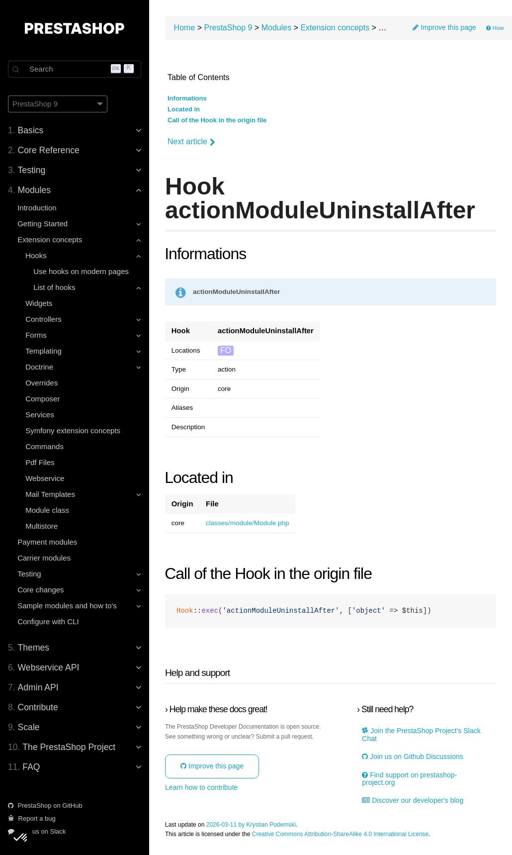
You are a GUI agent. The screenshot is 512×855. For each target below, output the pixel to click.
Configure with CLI (48, 621)
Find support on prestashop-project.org (409, 778)
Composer (42, 398)
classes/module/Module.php (247, 523)
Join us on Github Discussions (412, 756)
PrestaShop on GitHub (45, 805)
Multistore (41, 526)
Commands (44, 446)
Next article (191, 141)
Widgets (38, 303)
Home (184, 27)
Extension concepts (334, 27)
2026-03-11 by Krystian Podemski (251, 825)
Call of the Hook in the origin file (217, 120)
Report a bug (32, 818)
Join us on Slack (37, 831)
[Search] (74, 69)
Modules (276, 27)
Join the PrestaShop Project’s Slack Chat (421, 734)
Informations (187, 98)
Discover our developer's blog (412, 800)
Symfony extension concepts (72, 430)
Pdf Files (39, 462)
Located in (184, 109)
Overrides (41, 383)
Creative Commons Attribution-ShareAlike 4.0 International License (340, 834)
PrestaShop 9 (228, 27)
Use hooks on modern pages (81, 271)
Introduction (36, 207)
